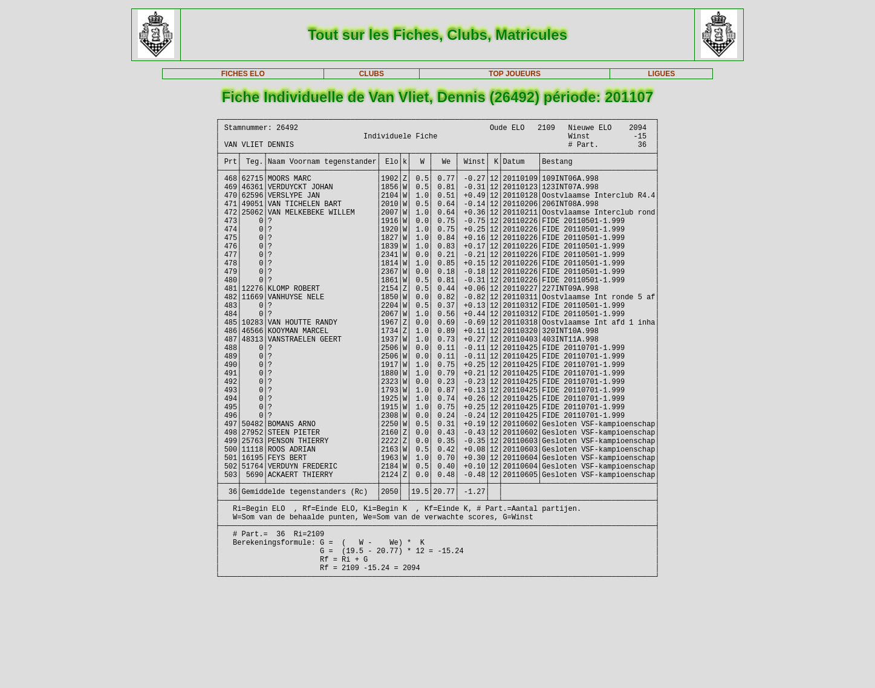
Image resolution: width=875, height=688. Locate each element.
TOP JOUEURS (515, 74)
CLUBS (371, 74)
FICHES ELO (243, 74)
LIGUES (661, 74)
